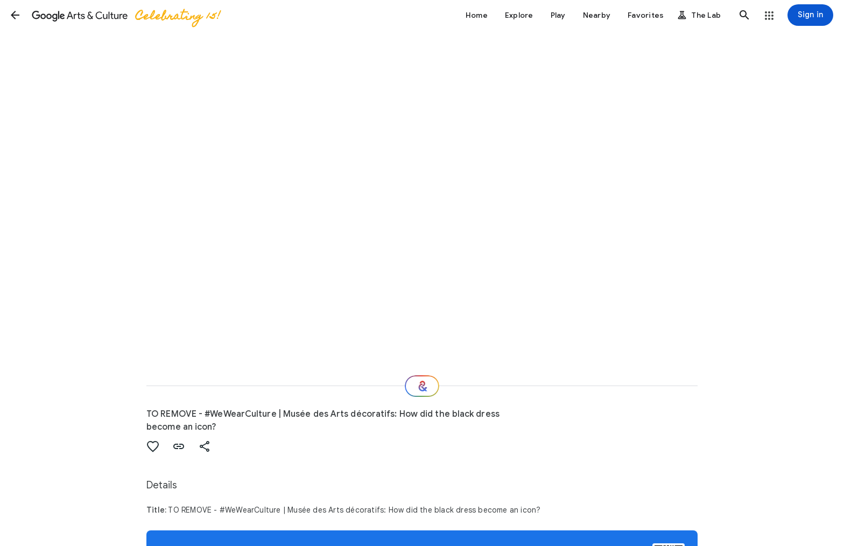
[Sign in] (810, 15)
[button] (15, 15)
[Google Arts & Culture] (125, 15)
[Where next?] (422, 386)
